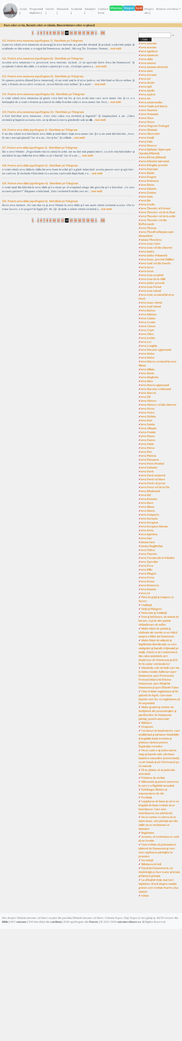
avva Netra (147, 412)
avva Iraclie (148, 204)
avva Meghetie (150, 377)
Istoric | (50, 10)
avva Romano (149, 499)
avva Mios (147, 381)
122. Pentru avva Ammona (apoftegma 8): (27, 58)
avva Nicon (147, 408)
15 (75, 33)
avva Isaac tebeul (151, 302)
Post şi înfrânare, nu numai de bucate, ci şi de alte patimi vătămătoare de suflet (158, 620)
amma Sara (148, 542)
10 (54, 33)
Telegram (129, 8)
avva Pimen (148, 436)
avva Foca (147, 565)
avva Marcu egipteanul (155, 385)
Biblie (5, 921)
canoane (21, 921)
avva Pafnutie (149, 467)
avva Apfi (146, 86)
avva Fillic (147, 569)
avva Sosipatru (150, 514)
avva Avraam (148, 74)
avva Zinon (147, 184)
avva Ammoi (148, 63)
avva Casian (148, 318)
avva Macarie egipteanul (156, 349)
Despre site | (149, 10)
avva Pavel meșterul (153, 475)
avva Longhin (149, 345)
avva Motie (147, 373)
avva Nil (145, 396)
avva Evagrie (148, 177)
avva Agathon (149, 51)
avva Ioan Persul (151, 286)
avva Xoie (146, 420)
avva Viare (147, 118)
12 (62, 33)
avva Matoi (147, 357)
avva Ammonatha (151, 102)
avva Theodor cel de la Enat (158, 212)
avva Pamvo (148, 440)
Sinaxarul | (62, 10)
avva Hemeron (150, 585)
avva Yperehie (149, 561)
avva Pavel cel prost (153, 483)
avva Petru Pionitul (152, 463)
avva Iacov (147, 267)
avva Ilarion (148, 310)
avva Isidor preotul (152, 283)
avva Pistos (148, 447)
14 (71, 33)
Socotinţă (147, 860)
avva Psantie (148, 589)
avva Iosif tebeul (151, 306)
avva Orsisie (148, 432)
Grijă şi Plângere (151, 608)
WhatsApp (116, 8)
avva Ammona (149, 55)
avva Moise (147, 353)
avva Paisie (147, 444)
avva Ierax (147, 271)
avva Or (145, 593)
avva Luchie (148, 338)
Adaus (145, 895)
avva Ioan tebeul (151, 290)
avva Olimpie (148, 428)
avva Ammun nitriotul (154, 67)
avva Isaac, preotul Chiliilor (157, 259)
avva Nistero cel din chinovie (158, 404)
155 (103, 33)
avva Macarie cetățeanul (156, 389)
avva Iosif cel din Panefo (156, 263)
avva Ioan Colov (150, 243)
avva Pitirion (148, 455)
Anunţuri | (89, 10)
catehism (56, 921)
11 (58, 33)
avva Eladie (147, 173)
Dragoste (147, 726)
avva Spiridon (149, 534)
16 (79, 33)
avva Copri (147, 330)
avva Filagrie (148, 573)
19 (92, 33)
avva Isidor (147, 251)
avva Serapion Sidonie (154, 526)
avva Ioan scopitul (152, 275)
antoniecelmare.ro (129, 921)
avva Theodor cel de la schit (158, 216)
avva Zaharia (148, 188)
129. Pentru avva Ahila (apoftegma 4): (25, 183)
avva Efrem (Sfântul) (153, 157)
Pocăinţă (146, 797)
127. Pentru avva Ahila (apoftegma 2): (24, 147)
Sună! (139, 8)
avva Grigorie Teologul (155, 125)
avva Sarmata (149, 518)
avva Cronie (148, 322)
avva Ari (145, 78)
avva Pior (146, 451)
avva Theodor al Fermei (155, 208)
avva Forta (147, 577)
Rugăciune (147, 832)
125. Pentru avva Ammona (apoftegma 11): (28, 112)
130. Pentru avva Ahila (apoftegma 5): (25, 201)
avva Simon (148, 510)
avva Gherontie (150, 133)
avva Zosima (148, 192)
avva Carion (148, 326)
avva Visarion (149, 110)
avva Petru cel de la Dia (155, 487)
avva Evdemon (150, 180)
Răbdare (146, 722)
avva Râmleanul (150, 491)
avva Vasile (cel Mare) (154, 106)
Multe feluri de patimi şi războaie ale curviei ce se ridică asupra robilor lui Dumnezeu (157, 632)
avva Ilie (146, 200)
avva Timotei (149, 554)
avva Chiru (147, 334)
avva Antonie (149, 43)
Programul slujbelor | (36, 10)
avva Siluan (147, 506)
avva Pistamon (150, 459)
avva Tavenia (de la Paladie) (157, 557)
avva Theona (148, 228)
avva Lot (146, 341)
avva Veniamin (149, 114)
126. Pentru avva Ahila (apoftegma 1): (24, 129)
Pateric (93, 921)
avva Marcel (148, 393)
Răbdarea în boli (151, 864)
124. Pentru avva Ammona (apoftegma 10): (28, 94)
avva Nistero (148, 400)
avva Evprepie (149, 169)
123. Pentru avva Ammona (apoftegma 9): (27, 76)
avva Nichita (148, 416)
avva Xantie (148, 424)
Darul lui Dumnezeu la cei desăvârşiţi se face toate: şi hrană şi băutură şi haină (159, 872)
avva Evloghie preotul (154, 165)
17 (83, 33)
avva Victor (148, 122)
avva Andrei (148, 94)
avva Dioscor (149, 145)
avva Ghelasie (149, 129)
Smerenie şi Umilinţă (154, 612)
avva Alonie (148, 82)
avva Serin (147, 530)
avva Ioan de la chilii (153, 279)
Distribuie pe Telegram (68, 40)
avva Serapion (149, 522)
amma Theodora (151, 239)
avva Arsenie (148, 47)
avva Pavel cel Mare (153, 479)
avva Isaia (147, 196)
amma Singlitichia (152, 546)
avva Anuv (147, 70)
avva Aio (146, 98)
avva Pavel (147, 471)
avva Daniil (147, 137)
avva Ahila (147, 59)
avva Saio (146, 538)
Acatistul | (76, 10)
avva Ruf (146, 495)
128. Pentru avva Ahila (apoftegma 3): (25, 165)
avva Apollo (148, 90)
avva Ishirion (148, 314)
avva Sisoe (147, 502)
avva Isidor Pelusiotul (154, 255)
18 (88, 33)
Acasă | (23, 10)
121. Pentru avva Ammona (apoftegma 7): (27, 40)
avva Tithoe (148, 550)
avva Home (148, 581)
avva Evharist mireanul (155, 161)
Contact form (103, 10)
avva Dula (146, 141)
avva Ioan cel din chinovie (156, 247)
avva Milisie (148, 369)
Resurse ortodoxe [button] (167, 8)
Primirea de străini (153, 777)
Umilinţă (146, 605)
